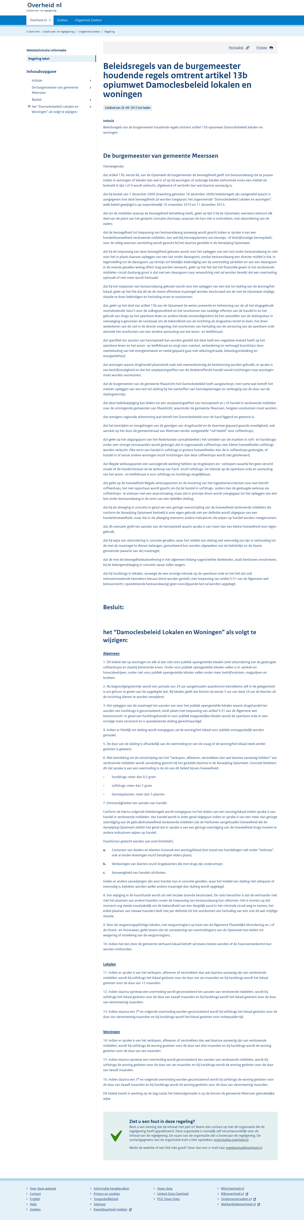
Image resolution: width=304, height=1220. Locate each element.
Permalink (239, 47)
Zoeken (62, 20)
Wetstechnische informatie (46, 50)
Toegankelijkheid (106, 1199)
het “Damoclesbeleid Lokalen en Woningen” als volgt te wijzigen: (53, 109)
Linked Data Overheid (173, 1194)
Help (33, 1204)
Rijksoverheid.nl (232, 1194)
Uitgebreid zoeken (89, 31)
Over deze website (43, 1188)
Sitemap (100, 1204)
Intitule (37, 80)
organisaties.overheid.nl (231, 1140)
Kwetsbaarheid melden (110, 1209)
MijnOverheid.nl (232, 1188)
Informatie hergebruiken (111, 1188)
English (35, 1199)
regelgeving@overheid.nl (244, 1148)
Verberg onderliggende (29, 106)
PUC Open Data (168, 1199)
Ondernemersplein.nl (236, 1199)
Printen (264, 47)
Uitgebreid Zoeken (88, 20)
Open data (165, 1188)
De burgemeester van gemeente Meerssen (55, 90)
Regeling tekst (38, 58)
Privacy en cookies (107, 1194)
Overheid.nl (38, 21)
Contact (35, 1194)
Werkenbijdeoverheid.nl (238, 1204)
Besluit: (37, 99)
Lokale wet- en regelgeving (58, 31)
